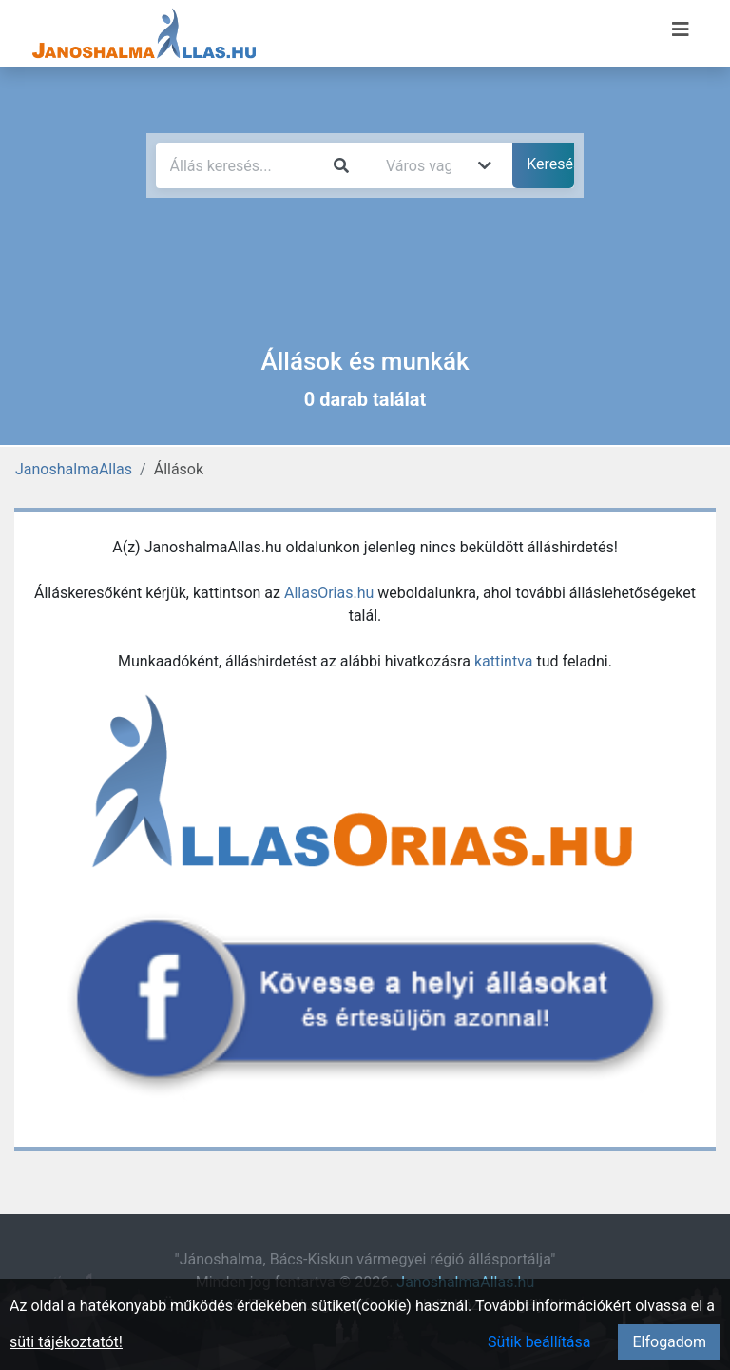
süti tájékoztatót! (66, 1342)
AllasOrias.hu (329, 593)
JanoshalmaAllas (73, 469)
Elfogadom (669, 1342)
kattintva (503, 661)
